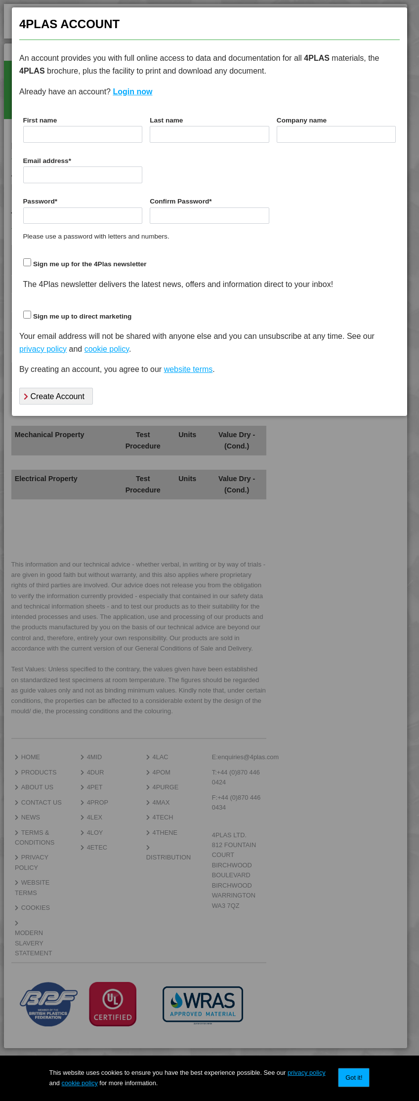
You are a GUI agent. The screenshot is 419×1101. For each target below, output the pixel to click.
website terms (188, 369)
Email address (47, 160)
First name (40, 120)
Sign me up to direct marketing (82, 316)
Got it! (353, 1077)
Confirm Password (180, 201)
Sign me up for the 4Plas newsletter (90, 264)
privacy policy (307, 1072)
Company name (302, 120)
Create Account (54, 396)
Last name (166, 120)
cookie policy (80, 1083)
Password (40, 201)
